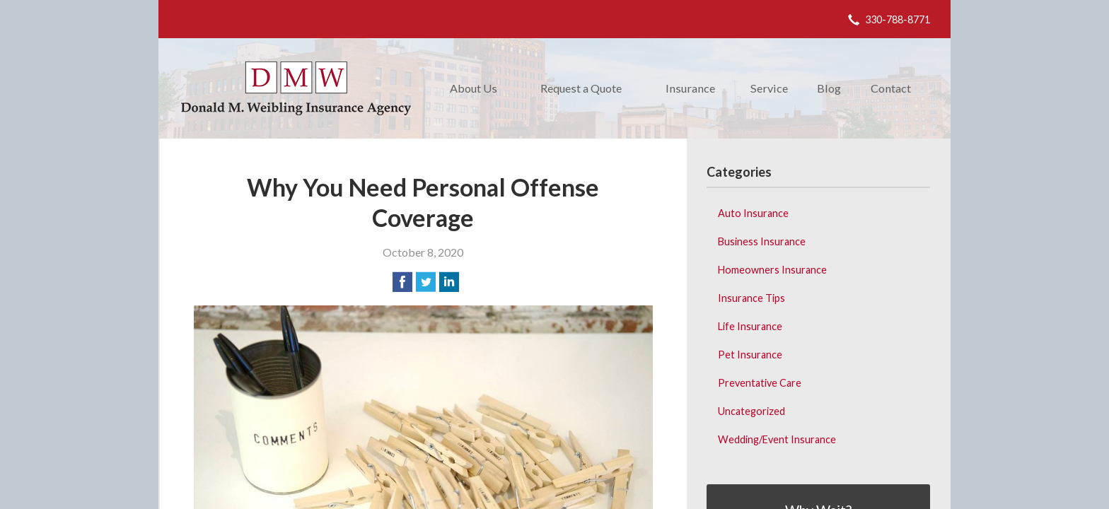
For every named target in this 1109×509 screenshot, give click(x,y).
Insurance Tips (751, 298)
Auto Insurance (753, 213)
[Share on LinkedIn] (449, 282)
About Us (473, 88)
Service (769, 88)
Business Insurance (762, 241)
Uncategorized (751, 411)
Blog (829, 88)
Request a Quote (581, 88)
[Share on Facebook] (402, 282)
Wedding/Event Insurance (777, 439)
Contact (891, 88)
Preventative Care (759, 383)
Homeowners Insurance (772, 270)
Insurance (690, 88)
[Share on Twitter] (426, 282)
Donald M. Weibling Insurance (296, 88)
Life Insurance (750, 326)
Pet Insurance (750, 355)
